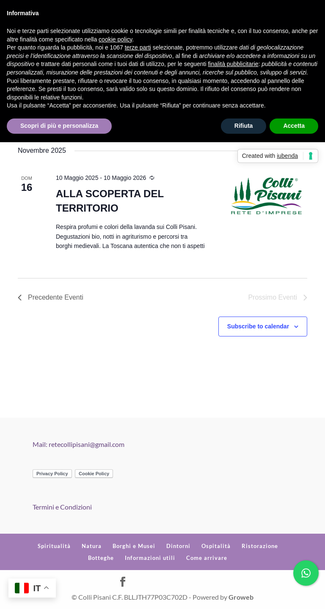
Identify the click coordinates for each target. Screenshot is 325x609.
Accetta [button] (294, 125)
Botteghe (101, 557)
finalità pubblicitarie (233, 64)
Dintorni (178, 546)
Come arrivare (206, 557)
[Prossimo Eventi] (277, 297)
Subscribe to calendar (258, 326)
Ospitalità (216, 546)
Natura (92, 546)
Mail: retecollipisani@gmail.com (78, 444)
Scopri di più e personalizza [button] (59, 125)
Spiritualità (54, 546)
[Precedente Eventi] (50, 297)
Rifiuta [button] (243, 125)
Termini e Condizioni (62, 507)
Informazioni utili (150, 557)
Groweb (241, 597)
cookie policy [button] (115, 39)
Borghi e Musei (134, 546)
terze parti (138, 47)
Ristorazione (260, 546)
